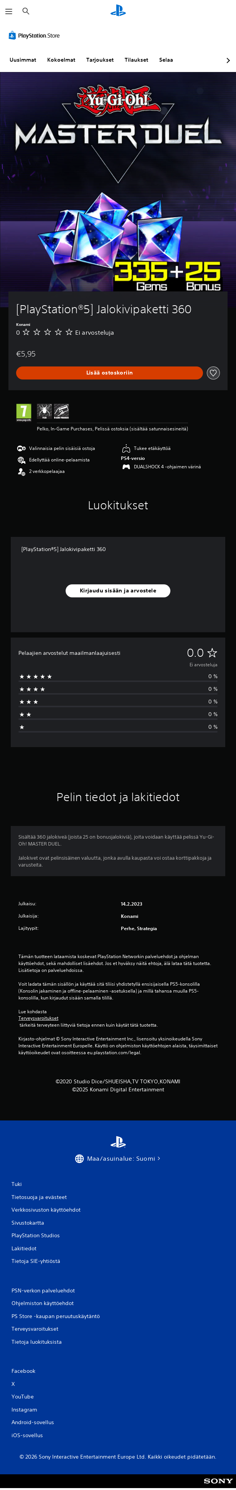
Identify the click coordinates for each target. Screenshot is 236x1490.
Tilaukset (136, 59)
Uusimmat (23, 59)
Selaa (166, 59)
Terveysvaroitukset (38, 1018)
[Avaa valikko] (8, 11)
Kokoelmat (61, 59)
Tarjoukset (100, 59)
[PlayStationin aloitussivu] (118, 11)
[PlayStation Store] (35, 35)
